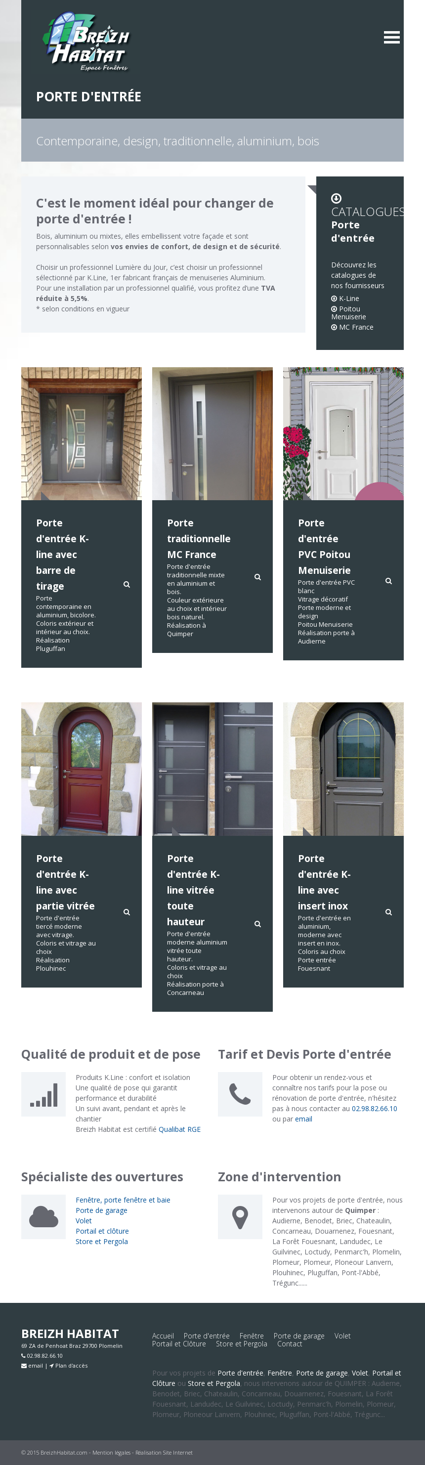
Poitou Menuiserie (348, 312)
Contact (289, 1343)
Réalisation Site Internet (164, 1452)
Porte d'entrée (207, 1335)
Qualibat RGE (180, 1129)
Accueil (163, 1335)
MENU (392, 37)
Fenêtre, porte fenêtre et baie (123, 1200)
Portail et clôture (102, 1231)
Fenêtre (252, 1335)
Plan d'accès (68, 1365)
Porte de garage (102, 1210)
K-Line (345, 298)
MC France (352, 327)
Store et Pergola (102, 1241)
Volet (84, 1220)
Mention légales (111, 1452)
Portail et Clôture (179, 1343)
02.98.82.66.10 (374, 1108)
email (303, 1118)
